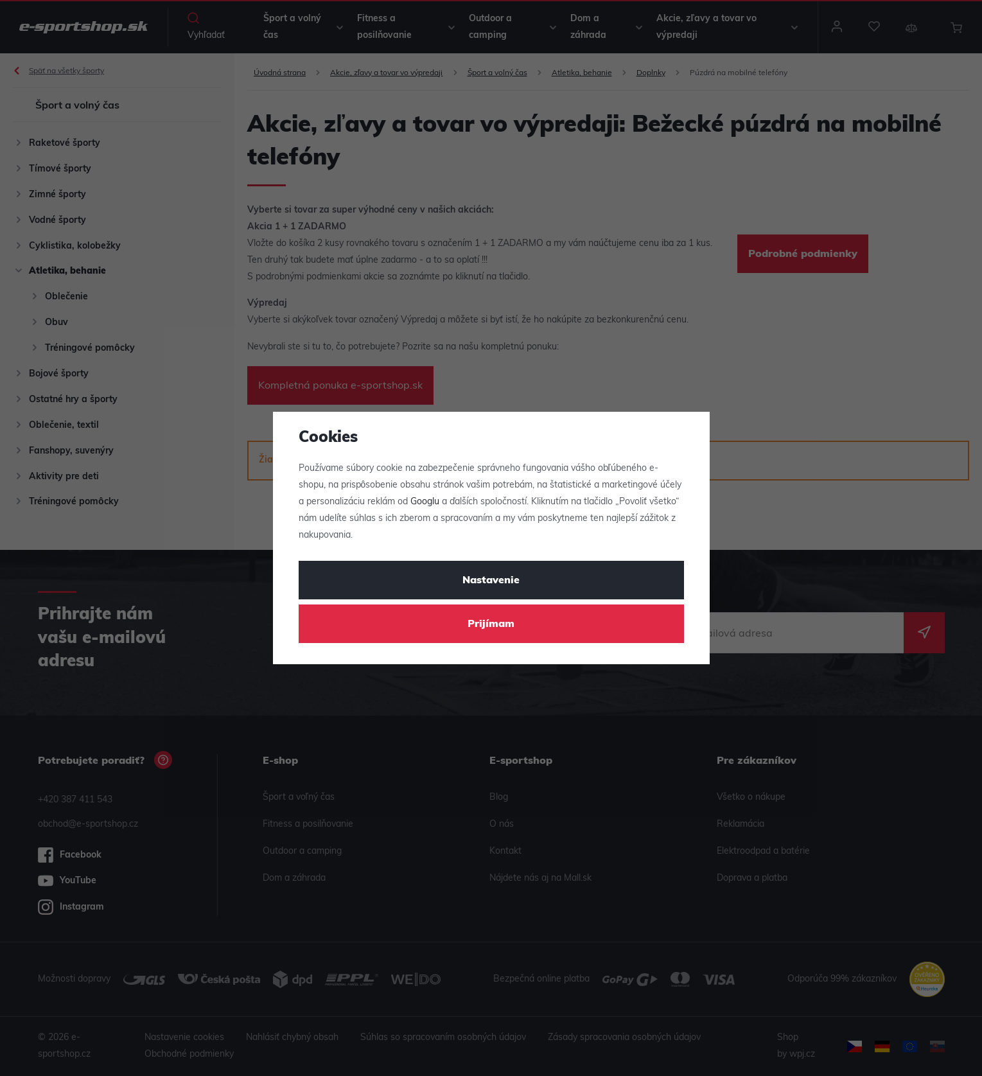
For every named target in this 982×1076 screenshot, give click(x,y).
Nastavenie (491, 581)
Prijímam (491, 624)
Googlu (424, 502)
